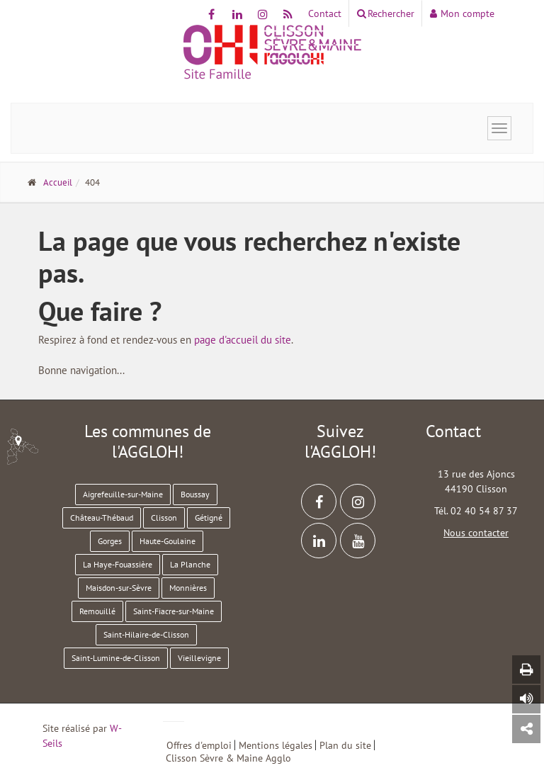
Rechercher (385, 13)
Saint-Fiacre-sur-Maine (173, 611)
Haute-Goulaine (168, 541)
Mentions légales (275, 745)
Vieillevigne (199, 657)
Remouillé (97, 611)
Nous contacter (476, 532)
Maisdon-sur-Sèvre (119, 587)
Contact (324, 13)
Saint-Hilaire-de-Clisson (146, 634)
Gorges (110, 541)
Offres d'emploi (199, 745)
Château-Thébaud (101, 517)
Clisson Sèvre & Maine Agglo (228, 758)
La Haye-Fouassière (117, 564)
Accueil (57, 182)
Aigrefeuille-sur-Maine (123, 494)
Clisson (164, 517)
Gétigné (208, 517)
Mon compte (462, 13)
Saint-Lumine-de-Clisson (116, 657)
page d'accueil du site (242, 339)
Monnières (188, 587)
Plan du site (345, 745)
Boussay (195, 494)
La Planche (190, 564)
